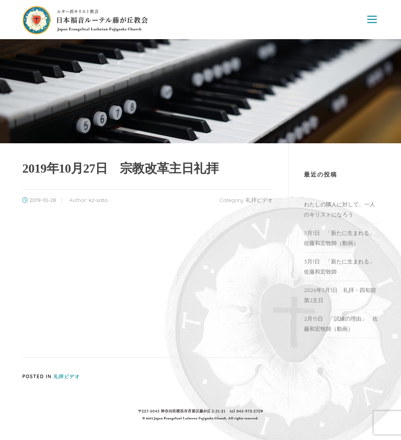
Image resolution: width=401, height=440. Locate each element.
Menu (372, 19)
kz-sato (98, 200)
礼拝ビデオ (259, 200)
